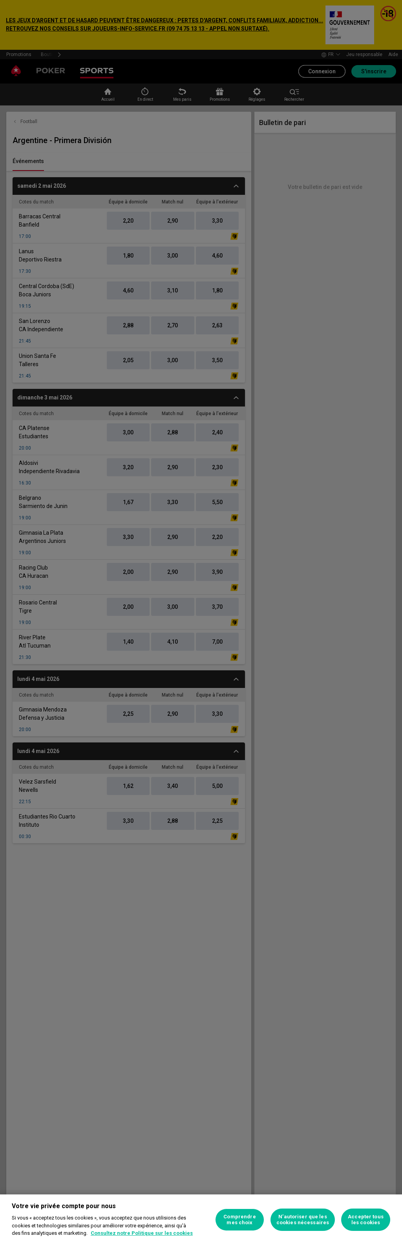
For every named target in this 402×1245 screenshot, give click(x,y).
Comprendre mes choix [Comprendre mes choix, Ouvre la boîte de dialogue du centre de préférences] (239, 1220)
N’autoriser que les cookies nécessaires (302, 1220)
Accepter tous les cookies (366, 1220)
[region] (201, 1219)
